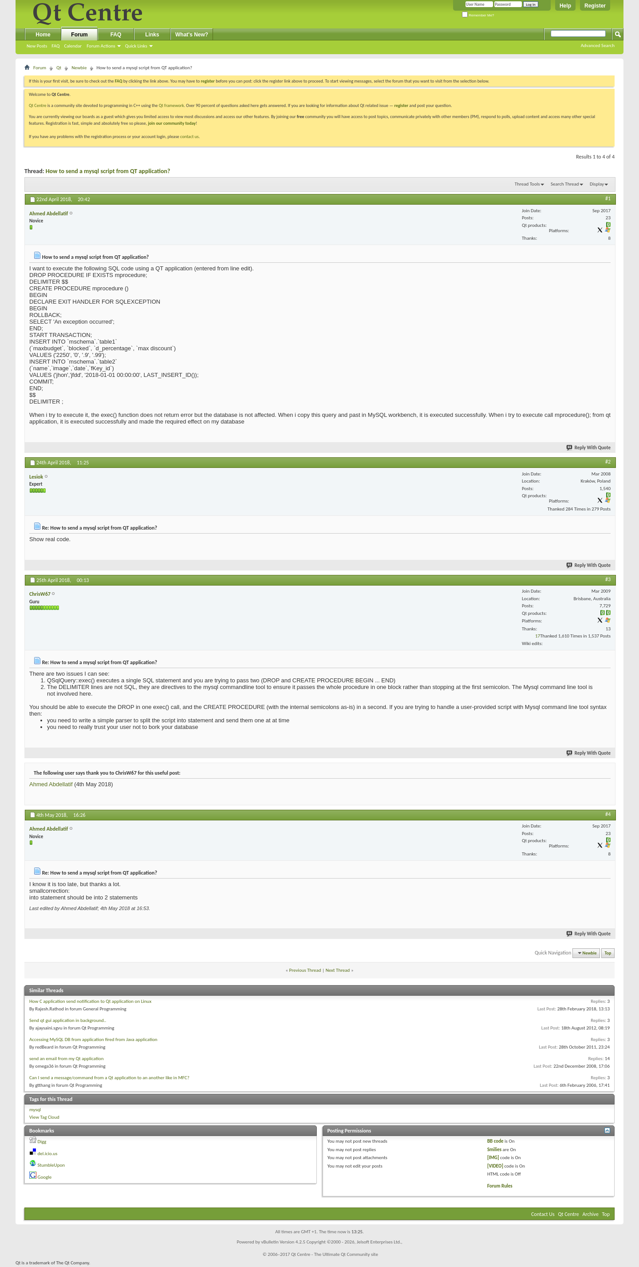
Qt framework (171, 105)
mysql (35, 1110)
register (401, 105)
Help (565, 6)
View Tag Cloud (44, 1117)
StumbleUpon (51, 1165)
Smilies (494, 1149)
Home (43, 35)
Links (152, 35)
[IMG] (493, 1157)
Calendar (73, 46)
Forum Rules (500, 1186)
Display (597, 184)
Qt (58, 68)
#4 (608, 814)
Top (608, 953)
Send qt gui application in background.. (67, 1020)
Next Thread (338, 970)
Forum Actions (101, 46)
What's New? (191, 35)
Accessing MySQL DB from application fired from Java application (93, 1039)
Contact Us (543, 1214)
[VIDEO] (495, 1166)
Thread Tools (527, 184)
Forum (79, 35)
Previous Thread (305, 970)
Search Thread (565, 184)
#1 (608, 198)
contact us (189, 136)
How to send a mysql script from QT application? (108, 171)
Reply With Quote (589, 448)
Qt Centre (38, 105)
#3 (608, 579)
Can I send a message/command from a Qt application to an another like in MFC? (109, 1078)
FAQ (55, 46)
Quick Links (136, 46)
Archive (591, 1214)
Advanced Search (598, 45)
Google (45, 1177)
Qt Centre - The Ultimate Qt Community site (334, 1254)
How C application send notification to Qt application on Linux (90, 1001)
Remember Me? (478, 15)
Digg (42, 1141)
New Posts (37, 46)
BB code (495, 1141)
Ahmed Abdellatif (51, 784)
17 (537, 636)
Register (595, 6)
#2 (608, 462)
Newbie (79, 68)
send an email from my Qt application (66, 1058)
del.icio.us (48, 1153)
